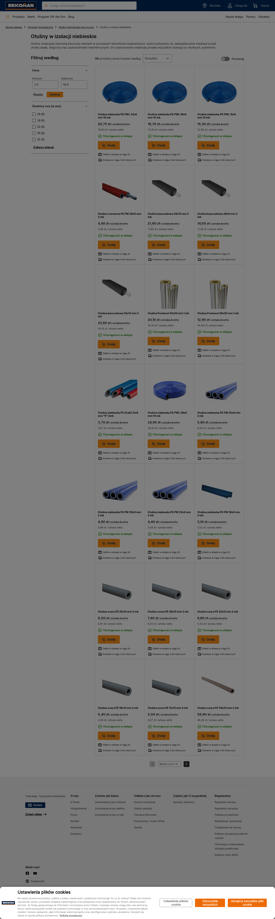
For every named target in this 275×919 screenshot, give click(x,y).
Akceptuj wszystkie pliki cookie (247, 903)
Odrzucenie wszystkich (210, 903)
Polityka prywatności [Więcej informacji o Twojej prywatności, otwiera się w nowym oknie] (71, 915)
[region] (137, 903)
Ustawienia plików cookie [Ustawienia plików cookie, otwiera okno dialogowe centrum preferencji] (175, 903)
